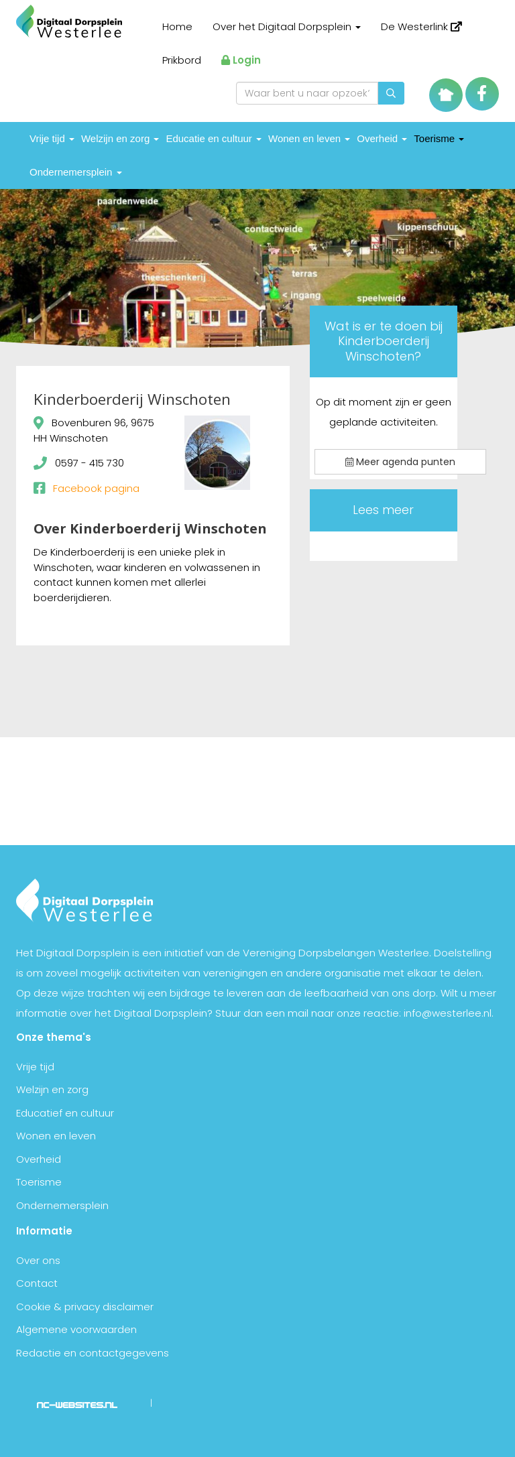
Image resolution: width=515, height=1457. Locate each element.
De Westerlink (421, 26)
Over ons (38, 1260)
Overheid (382, 138)
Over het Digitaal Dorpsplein (287, 26)
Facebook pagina (96, 488)
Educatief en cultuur (65, 1113)
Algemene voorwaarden (76, 1329)
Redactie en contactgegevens (92, 1353)
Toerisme (439, 138)
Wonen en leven (309, 138)
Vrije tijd (52, 138)
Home (177, 26)
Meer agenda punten (400, 461)
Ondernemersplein (76, 172)
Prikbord (181, 60)
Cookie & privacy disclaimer (85, 1307)
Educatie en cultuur (214, 138)
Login (241, 60)
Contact (37, 1283)
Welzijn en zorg (120, 138)
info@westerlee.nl (448, 1013)
